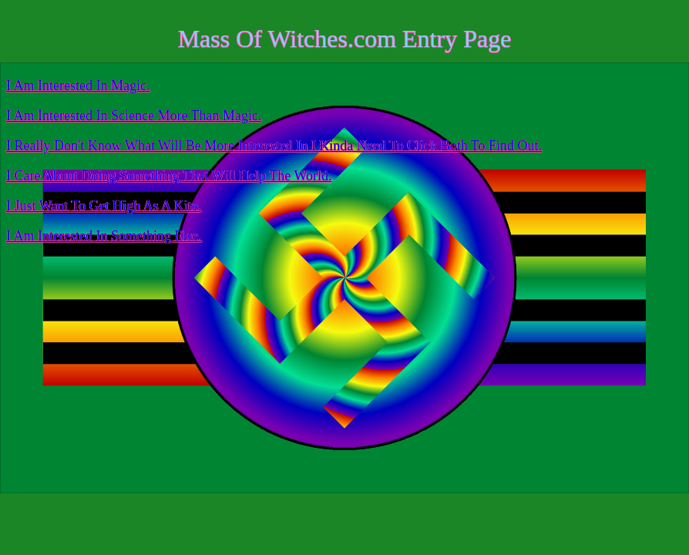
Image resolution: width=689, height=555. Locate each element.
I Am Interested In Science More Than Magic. (134, 115)
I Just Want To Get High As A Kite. (103, 206)
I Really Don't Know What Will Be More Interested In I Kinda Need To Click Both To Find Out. (274, 145)
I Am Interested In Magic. (78, 85)
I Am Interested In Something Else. (104, 236)
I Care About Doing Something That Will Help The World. (168, 175)
